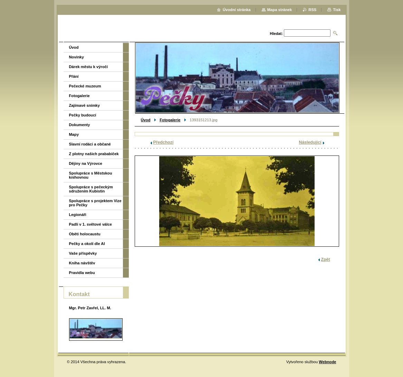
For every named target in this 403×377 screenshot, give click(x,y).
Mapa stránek (279, 10)
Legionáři (77, 215)
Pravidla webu (82, 273)
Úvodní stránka (237, 10)
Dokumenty (79, 125)
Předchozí (163, 142)
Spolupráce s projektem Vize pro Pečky (95, 203)
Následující (310, 142)
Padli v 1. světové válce (90, 224)
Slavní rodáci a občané (90, 144)
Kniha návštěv (82, 263)
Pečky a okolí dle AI (87, 244)
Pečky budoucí (82, 115)
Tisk (336, 10)
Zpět (325, 259)
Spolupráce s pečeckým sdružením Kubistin (91, 189)
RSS (312, 10)
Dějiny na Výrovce (85, 163)
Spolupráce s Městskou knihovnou (90, 175)
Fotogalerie (170, 120)
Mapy (74, 134)
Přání (74, 76)
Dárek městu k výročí (88, 67)
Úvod (146, 120)
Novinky (76, 57)
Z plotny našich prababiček (94, 154)
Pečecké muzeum (85, 86)
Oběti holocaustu (84, 234)
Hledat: (276, 33)
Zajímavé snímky (84, 105)
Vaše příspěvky (83, 253)
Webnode (327, 362)
